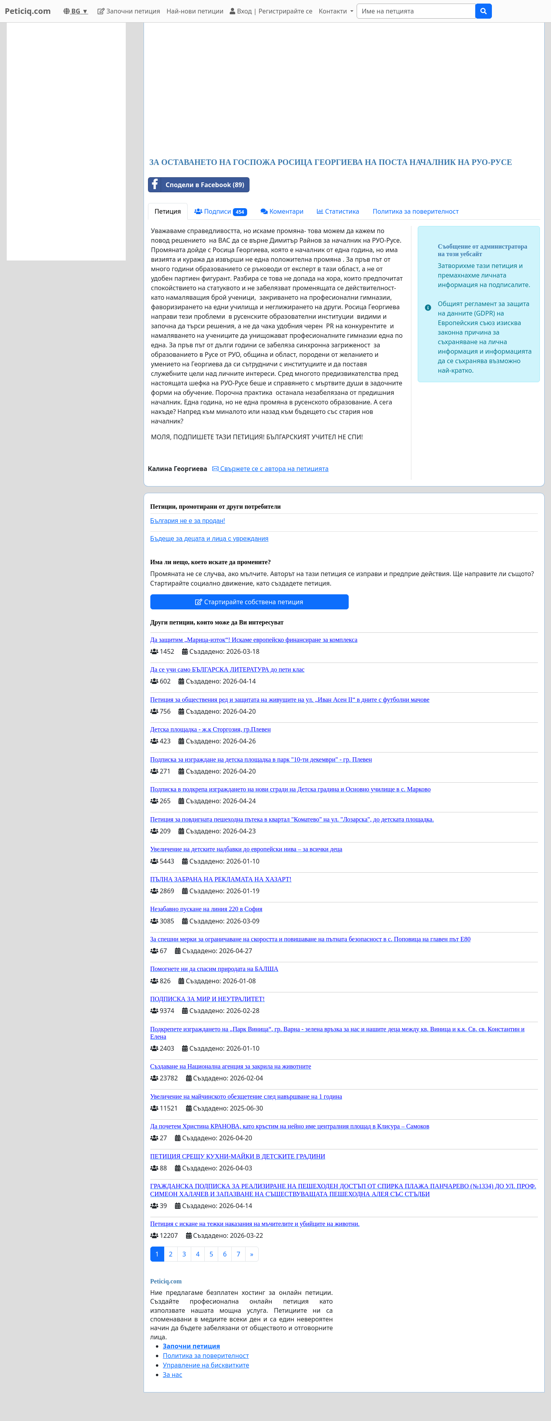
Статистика (338, 211)
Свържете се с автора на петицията (270, 468)
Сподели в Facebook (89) (196, 185)
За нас (172, 1374)
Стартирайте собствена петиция (249, 602)
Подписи (220, 211)
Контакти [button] (333, 11)
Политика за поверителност (416, 211)
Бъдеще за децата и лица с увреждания (209, 538)
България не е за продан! (187, 520)
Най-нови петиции (195, 11)
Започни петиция (129, 11)
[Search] (416, 11)
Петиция (168, 211)
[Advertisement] (344, 90)
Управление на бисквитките (206, 1365)
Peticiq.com (28, 11)
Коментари (282, 211)
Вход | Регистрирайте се (271, 11)
